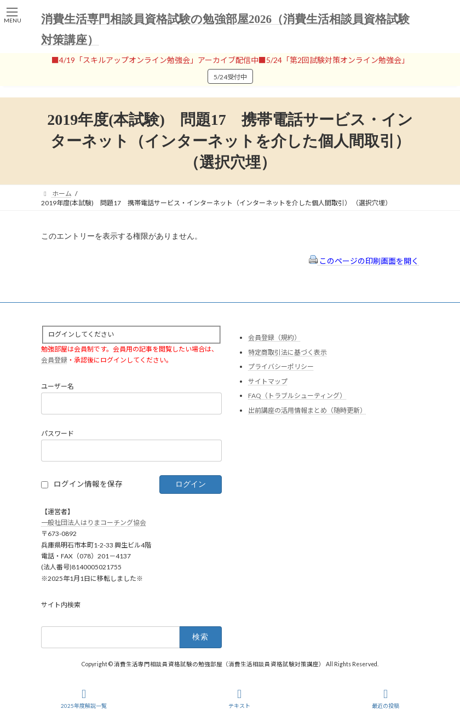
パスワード (57, 433)
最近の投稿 (385, 698)
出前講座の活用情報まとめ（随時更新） (307, 410)
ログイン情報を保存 (88, 484)
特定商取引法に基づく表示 (287, 352)
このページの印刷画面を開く (364, 261)
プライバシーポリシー (281, 366)
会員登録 (54, 360)
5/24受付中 (230, 77)
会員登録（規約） (274, 337)
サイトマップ (268, 381)
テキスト (239, 698)
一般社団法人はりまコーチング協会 (93, 522)
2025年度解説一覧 (84, 698)
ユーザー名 (57, 386)
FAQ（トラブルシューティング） (297, 395)
